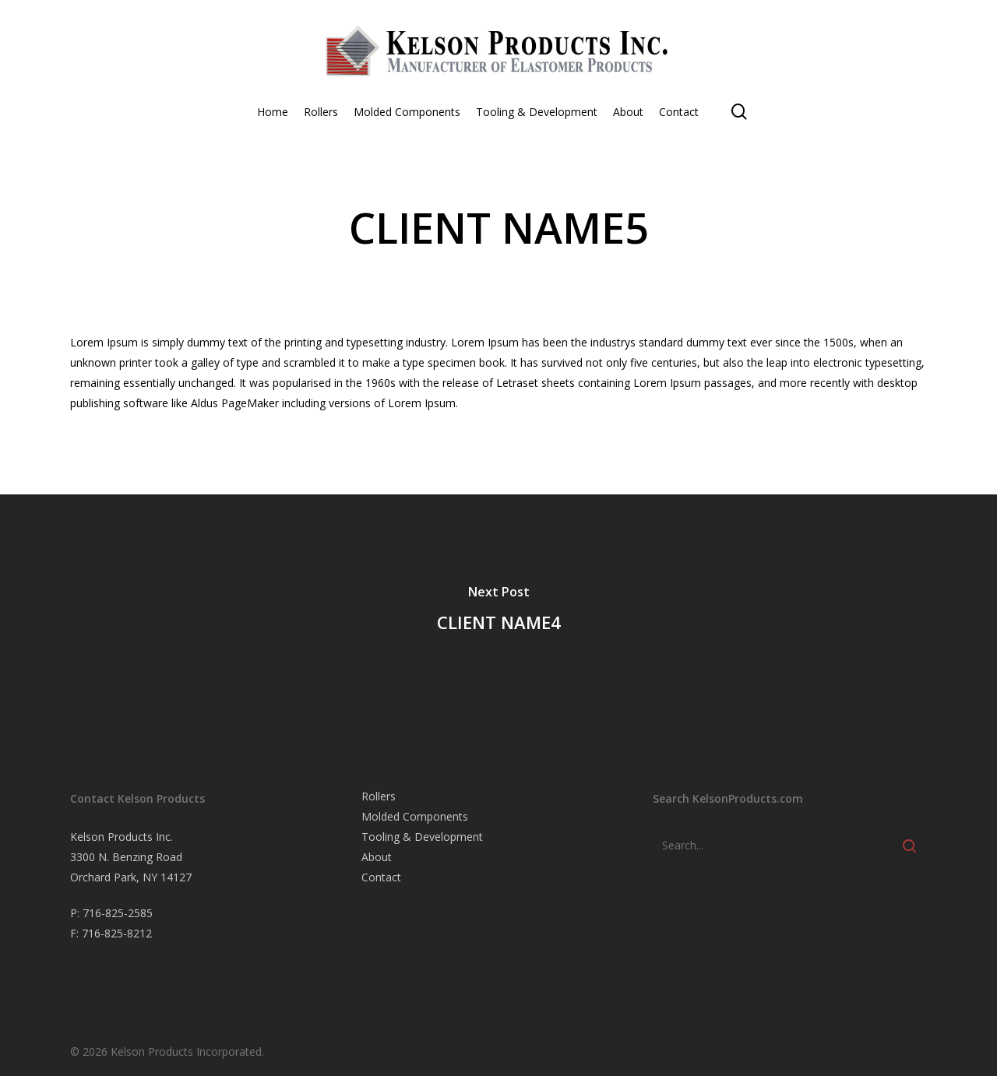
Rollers (378, 796)
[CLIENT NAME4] (498, 611)
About (376, 856)
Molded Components (414, 816)
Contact (381, 877)
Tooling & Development (422, 836)
